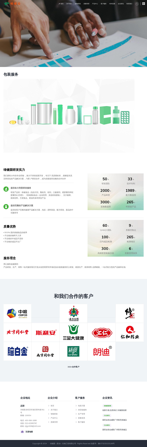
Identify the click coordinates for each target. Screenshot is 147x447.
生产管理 (81, 414)
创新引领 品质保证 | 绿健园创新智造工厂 (114, 410)
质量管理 (86, 4)
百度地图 (29, 432)
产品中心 (95, 4)
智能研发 (78, 4)
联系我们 (129, 4)
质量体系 (81, 418)
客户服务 (103, 4)
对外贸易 (112, 4)
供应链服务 (82, 410)
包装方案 (81, 406)
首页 (62, 4)
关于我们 (69, 4)
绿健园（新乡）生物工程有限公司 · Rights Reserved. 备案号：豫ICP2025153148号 (82, 443)
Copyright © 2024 (39, 443)
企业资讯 (121, 4)
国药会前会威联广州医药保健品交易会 (114, 420)
